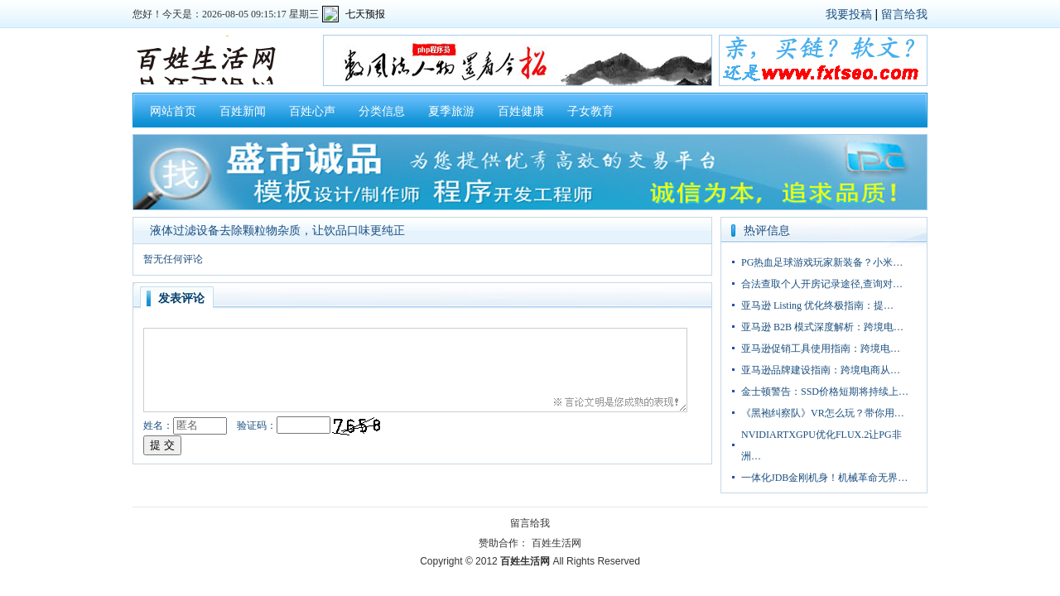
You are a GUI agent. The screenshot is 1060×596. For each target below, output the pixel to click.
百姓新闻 (242, 111)
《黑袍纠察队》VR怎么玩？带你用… (822, 413)
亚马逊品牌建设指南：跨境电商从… (820, 370)
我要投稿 (849, 14)
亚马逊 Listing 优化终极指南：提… (817, 305)
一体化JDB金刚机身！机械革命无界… (824, 477)
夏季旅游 (451, 111)
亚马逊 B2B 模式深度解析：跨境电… (822, 327)
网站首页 (173, 111)
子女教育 (590, 111)
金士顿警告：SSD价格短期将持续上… (824, 391)
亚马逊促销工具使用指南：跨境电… (820, 348)
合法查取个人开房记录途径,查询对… (822, 284)
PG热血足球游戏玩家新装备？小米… (822, 262)
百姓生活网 (556, 543)
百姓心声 (312, 111)
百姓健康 (521, 111)
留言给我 (904, 14)
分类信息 (382, 111)
